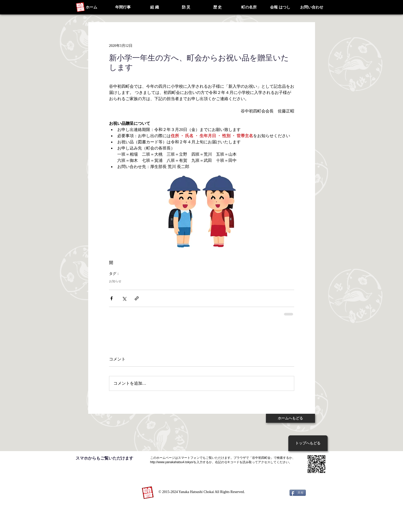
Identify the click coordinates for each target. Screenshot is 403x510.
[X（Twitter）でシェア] (124, 298)
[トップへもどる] (308, 443)
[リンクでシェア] (136, 298)
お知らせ (115, 281)
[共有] (298, 493)
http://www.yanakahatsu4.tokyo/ (172, 462)
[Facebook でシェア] (111, 298)
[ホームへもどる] (290, 418)
